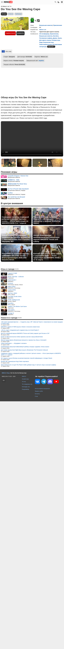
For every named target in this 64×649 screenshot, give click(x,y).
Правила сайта (39, 391)
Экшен (60, 38)
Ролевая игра (56, 40)
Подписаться (10, 33)
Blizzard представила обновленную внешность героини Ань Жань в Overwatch (23, 340)
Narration (56, 36)
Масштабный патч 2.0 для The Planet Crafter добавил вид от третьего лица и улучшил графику (28, 365)
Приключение (54, 34)
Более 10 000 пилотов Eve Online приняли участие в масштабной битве (22, 336)
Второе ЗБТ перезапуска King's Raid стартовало (15, 361)
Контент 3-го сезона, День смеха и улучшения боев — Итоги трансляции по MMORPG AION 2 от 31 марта (47, 257)
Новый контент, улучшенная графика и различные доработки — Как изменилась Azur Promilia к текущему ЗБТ (16, 238)
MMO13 (24, 376)
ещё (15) (50, 46)
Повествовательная (45, 44)
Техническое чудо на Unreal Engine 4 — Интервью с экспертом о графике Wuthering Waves (46, 220)
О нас (36, 396)
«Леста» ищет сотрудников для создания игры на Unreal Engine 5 (20, 330)
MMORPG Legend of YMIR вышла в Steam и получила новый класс (20, 327)
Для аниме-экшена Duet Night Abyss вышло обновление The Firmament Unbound (24, 350)
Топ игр (24, 381)
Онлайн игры (25, 379)
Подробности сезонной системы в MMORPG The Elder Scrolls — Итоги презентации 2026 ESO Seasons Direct (16, 257)
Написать (20, 33)
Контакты (37, 393)
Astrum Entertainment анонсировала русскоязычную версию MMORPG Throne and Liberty (46, 238)
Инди (41, 42)
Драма (55, 38)
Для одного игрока (45, 40)
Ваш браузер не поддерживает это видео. (32, 138)
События (10, 14)
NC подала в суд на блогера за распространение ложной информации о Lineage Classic (26, 358)
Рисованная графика (45, 38)
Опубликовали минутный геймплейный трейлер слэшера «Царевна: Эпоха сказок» (25, 346)
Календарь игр (26, 386)
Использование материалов (42, 388)
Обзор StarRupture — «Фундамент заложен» (14, 343)
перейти (41, 60)
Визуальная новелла (45, 25)
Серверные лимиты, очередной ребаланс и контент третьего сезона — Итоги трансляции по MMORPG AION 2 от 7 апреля (15, 220)
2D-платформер (44, 34)
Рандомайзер (25, 389)
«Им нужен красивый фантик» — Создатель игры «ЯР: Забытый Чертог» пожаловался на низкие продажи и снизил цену (32, 322)
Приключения (57, 25)
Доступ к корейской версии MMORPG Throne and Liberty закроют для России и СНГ (25, 333)
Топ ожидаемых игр (27, 384)
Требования (18, 14)
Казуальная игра (48, 42)
